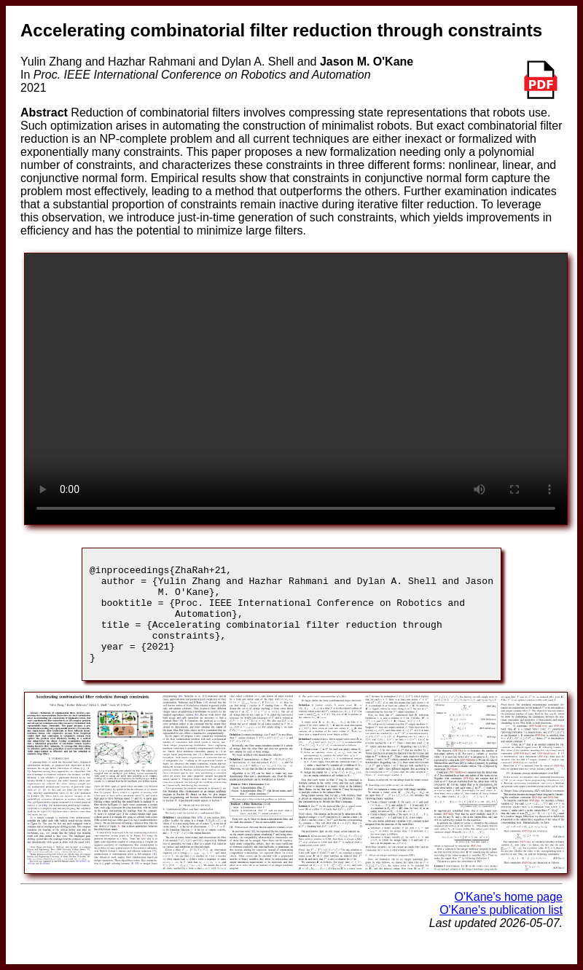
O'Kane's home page (509, 916)
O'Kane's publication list (501, 929)
